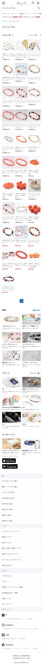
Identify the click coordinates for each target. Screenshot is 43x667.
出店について (6, 598)
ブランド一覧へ (35, 373)
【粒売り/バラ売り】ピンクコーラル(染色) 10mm (34, 218)
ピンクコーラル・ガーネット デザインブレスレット (21, 102)
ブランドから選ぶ (8, 492)
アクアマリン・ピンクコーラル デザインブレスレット (8, 125)
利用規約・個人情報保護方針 (22, 656)
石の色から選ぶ (7, 504)
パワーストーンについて (10, 531)
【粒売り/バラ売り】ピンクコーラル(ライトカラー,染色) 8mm (34, 265)
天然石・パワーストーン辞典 (12, 587)
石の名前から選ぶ (8, 498)
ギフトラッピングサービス (11, 560)
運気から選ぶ (6, 515)
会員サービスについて (10, 554)
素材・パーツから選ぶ (10, 487)
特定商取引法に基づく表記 (21, 658)
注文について (6, 542)
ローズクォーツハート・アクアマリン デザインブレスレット (21, 125)
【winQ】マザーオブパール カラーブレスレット (21, 242)
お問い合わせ (6, 565)
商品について (6, 537)
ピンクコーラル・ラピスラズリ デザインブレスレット (8, 218)
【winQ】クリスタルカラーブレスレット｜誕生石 (8, 55)
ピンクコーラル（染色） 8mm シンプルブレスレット (21, 172)
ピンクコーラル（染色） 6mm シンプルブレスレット (8, 172)
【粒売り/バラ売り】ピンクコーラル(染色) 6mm (8, 195)
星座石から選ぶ (7, 521)
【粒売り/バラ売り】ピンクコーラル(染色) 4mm (34, 172)
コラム (4, 581)
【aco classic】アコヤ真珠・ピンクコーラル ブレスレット (8, 79)
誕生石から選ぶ (7, 509)
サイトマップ (6, 604)
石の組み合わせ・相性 (10, 593)
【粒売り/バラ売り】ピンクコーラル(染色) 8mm (21, 195)
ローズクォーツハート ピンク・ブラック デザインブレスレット (34, 125)
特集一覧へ (37, 310)
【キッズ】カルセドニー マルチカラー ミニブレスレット (8, 149)
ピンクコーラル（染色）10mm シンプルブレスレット (21, 265)
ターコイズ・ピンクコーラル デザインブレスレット (34, 79)
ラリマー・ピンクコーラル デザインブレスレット (8, 102)
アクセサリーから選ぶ (10, 481)
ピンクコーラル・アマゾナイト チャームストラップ (34, 55)
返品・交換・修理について (11, 548)
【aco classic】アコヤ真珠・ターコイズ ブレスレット (8, 242)
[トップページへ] (21, 5)
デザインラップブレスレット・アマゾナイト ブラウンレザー (34, 195)
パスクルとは (6, 576)
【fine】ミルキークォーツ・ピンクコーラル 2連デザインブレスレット (21, 218)
